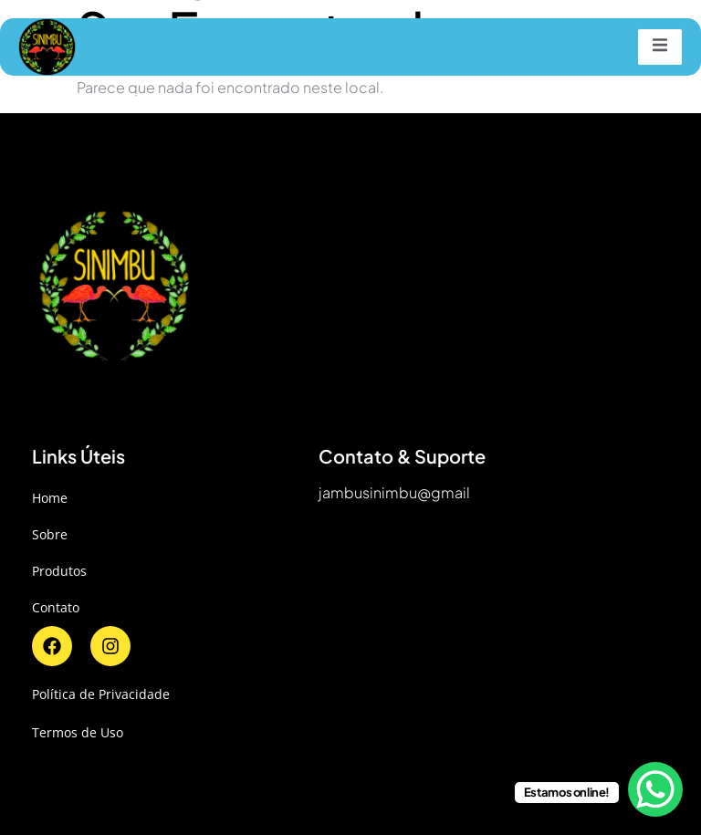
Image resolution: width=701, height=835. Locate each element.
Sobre (50, 534)
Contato (55, 607)
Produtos (59, 570)
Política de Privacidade (101, 694)
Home (50, 497)
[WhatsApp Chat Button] (655, 789)
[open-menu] (660, 47)
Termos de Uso (77, 732)
